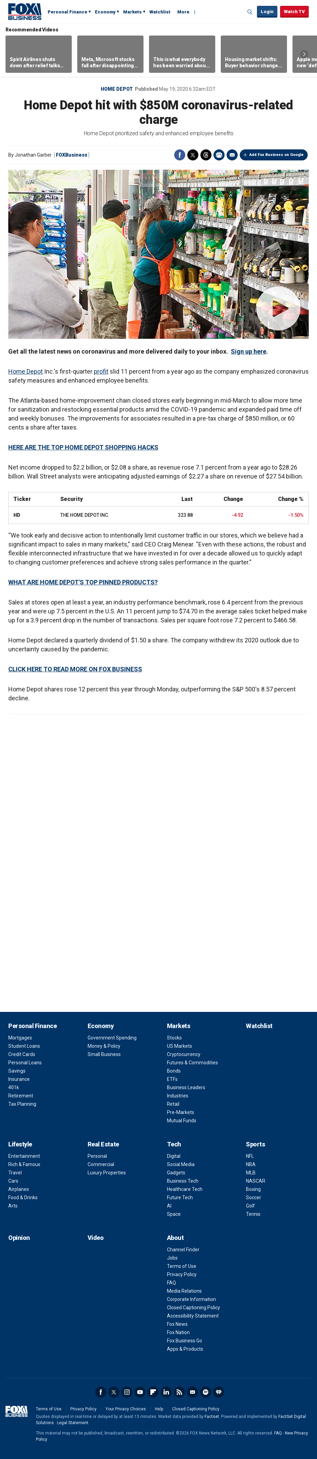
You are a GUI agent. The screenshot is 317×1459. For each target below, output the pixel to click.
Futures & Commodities (192, 1062)
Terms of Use (181, 1266)
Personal (97, 1156)
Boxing (253, 1189)
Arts (13, 1206)
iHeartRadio (218, 1392)
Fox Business (24, 11)
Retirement (20, 1095)
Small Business (104, 1054)
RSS (179, 1392)
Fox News (177, 1324)
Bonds (174, 1071)
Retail (173, 1104)
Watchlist (159, 11)
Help (159, 1409)
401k (13, 1087)
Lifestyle (20, 1144)
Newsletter (192, 1392)
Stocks (174, 1038)
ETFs (172, 1079)
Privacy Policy (182, 1274)
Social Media (181, 1164)
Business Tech (182, 1181)
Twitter (192, 154)
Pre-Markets (180, 1112)
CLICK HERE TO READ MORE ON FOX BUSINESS (75, 669)
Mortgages (20, 1038)
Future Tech (180, 1197)
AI (169, 1206)
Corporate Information (191, 1299)
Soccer (253, 1197)
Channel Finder (183, 1249)
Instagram (126, 1392)
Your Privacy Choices (126, 1409)
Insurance (19, 1079)
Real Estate (103, 1144)
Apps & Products (185, 1349)
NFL (250, 1156)
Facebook (179, 154)
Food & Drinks (23, 1197)
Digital (173, 1156)
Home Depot (117, 89)
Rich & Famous (24, 1164)
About (175, 1237)
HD (16, 515)
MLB (251, 1172)
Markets (132, 11)
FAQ (171, 1282)
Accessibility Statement (193, 1316)
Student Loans (24, 1046)
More (183, 11)
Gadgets (176, 1172)
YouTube (140, 1392)
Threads (205, 154)
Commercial (101, 1164)
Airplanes (18, 1189)
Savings (17, 1071)
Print (219, 154)
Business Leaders (186, 1087)
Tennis (253, 1214)
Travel (15, 1172)
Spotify (205, 1392)
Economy (105, 11)
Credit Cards (21, 1054)
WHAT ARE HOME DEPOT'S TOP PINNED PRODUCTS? (83, 582)
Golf (250, 1206)
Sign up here (248, 351)
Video (96, 1237)
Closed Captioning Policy (193, 1307)
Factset (212, 1416)
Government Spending (112, 1038)
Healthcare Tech (184, 1189)
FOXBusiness (71, 155)
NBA (251, 1164)
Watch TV (294, 11)
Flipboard (153, 1392)
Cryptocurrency (183, 1054)
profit (101, 371)
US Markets (179, 1046)
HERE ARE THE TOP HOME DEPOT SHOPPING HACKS (83, 447)
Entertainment (24, 1156)
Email (232, 154)
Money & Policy (104, 1046)
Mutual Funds (181, 1120)
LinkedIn (166, 1392)
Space (174, 1214)
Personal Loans (25, 1062)
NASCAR (255, 1181)
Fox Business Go (184, 1340)
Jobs (172, 1258)
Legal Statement (72, 1422)
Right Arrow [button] (304, 54)
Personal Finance (67, 11)
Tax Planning (22, 1104)
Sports (255, 1144)
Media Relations (184, 1291)
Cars (13, 1181)
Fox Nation (178, 1332)
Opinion (19, 1237)
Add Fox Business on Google (276, 154)
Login (267, 11)
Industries (177, 1095)
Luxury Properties (107, 1172)
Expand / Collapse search (250, 12)
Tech (174, 1144)
